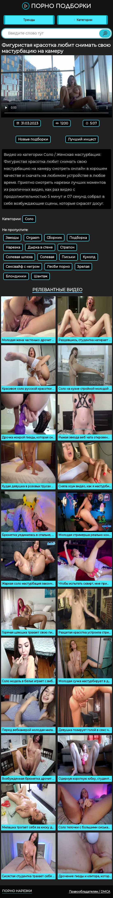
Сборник (54, 238)
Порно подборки (56, 6)
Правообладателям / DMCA (89, 891)
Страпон (67, 247)
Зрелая (83, 267)
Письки (68, 257)
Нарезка (13, 247)
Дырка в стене (40, 247)
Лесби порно (58, 267)
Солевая (47, 257)
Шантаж (40, 276)
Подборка (78, 238)
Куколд (89, 257)
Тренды (29, 20)
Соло (29, 219)
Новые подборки (33, 139)
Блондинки (16, 276)
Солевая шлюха (19, 257)
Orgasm (32, 238)
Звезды (12, 238)
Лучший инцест (82, 139)
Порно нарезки (17, 891)
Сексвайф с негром (23, 267)
